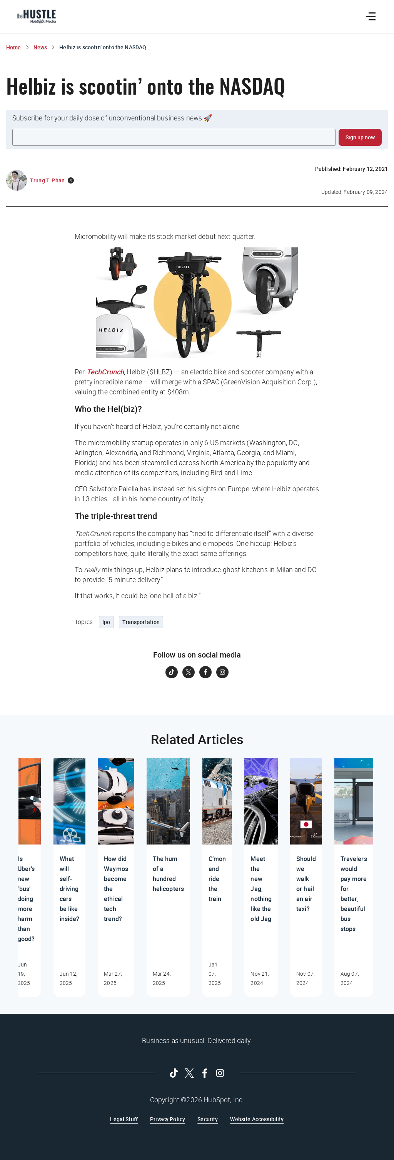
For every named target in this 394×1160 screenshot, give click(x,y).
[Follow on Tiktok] (171, 672)
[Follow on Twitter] (188, 672)
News (40, 47)
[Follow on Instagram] (222, 672)
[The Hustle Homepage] (36, 16)
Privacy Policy (167, 1119)
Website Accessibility (257, 1119)
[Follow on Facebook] (205, 672)
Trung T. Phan (47, 180)
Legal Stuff (124, 1119)
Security (207, 1119)
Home (13, 47)
